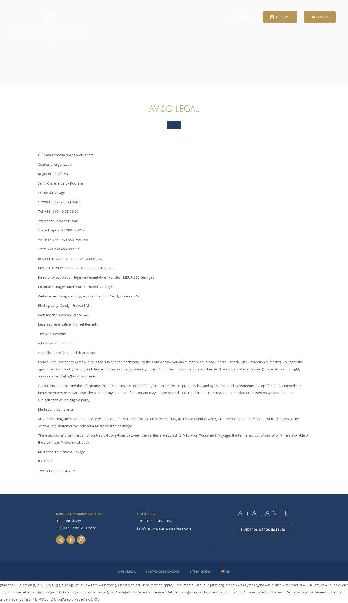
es (228, 571)
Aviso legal (127, 571)
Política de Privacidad (163, 571)
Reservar (320, 17)
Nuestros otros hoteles (263, 530)
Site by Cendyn (200, 571)
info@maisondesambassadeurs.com (164, 528)
